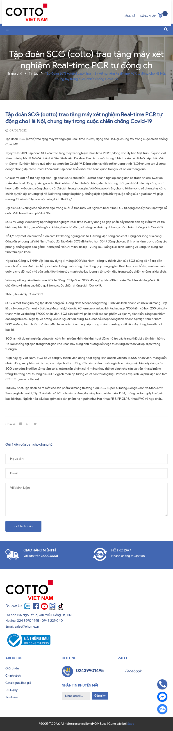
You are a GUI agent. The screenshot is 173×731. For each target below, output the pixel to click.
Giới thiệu (12, 668)
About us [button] (13, 658)
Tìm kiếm (11, 697)
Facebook (133, 671)
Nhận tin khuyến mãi (80, 685)
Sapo (130, 724)
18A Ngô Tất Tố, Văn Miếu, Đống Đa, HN (43, 615)
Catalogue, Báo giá (18, 683)
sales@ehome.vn (27, 626)
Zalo (122, 658)
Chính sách (13, 676)
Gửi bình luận (23, 526)
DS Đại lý (11, 690)
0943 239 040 (52, 621)
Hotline (69, 658)
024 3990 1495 (28, 621)
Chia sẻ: (10, 424)
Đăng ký (100, 696)
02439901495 (90, 670)
